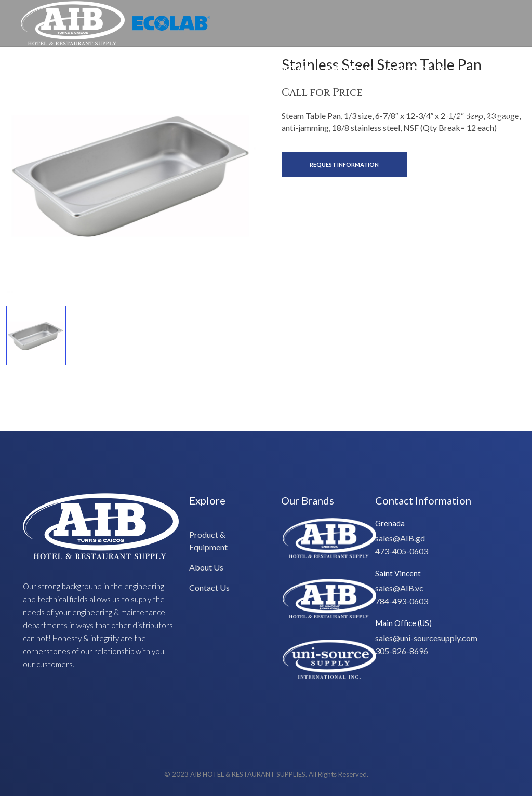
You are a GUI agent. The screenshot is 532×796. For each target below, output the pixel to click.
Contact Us (415, 69)
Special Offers (64, 69)
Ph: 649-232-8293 (478, 116)
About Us (349, 69)
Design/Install (275, 69)
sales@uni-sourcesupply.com (426, 638)
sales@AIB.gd (400, 538)
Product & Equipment (169, 69)
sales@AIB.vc (399, 588)
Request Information (344, 164)
